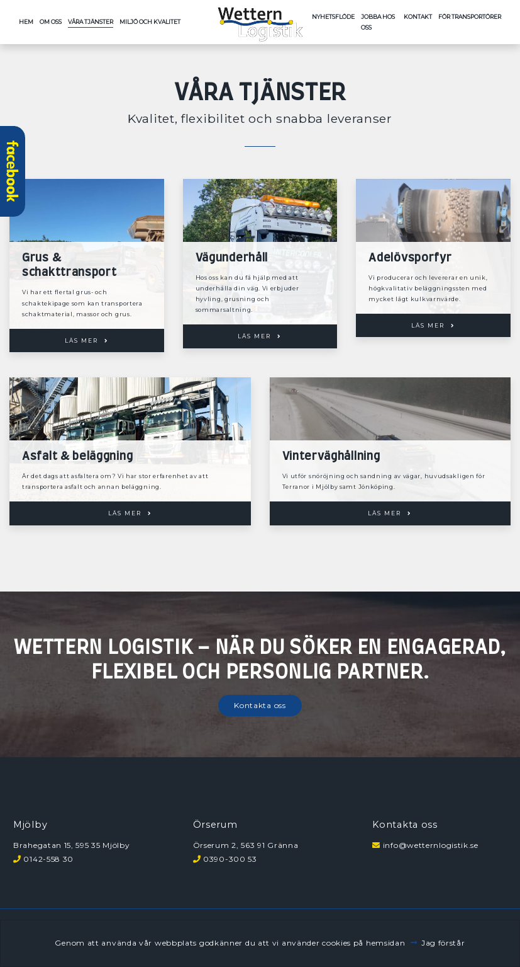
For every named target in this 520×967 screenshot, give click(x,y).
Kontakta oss (259, 705)
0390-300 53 (230, 859)
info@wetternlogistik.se (431, 845)
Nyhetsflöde (333, 16)
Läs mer (81, 340)
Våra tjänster (90, 21)
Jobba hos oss (378, 22)
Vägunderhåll (232, 258)
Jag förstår (443, 942)
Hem (26, 21)
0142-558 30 (48, 859)
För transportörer (469, 16)
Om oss (51, 21)
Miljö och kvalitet (149, 21)
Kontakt (418, 16)
